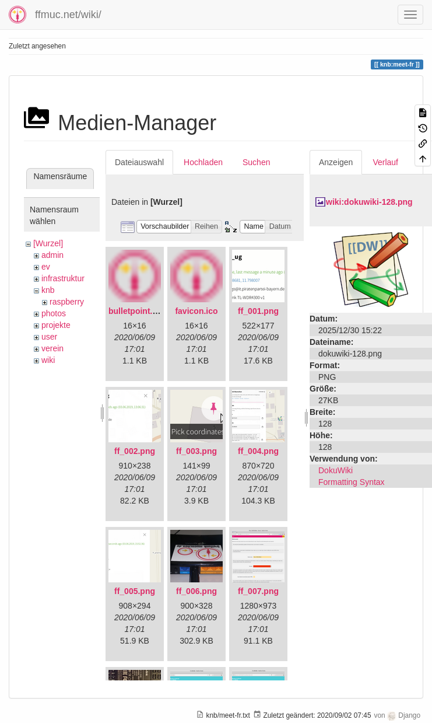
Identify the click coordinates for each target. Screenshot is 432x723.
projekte (56, 325)
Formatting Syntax (351, 482)
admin (52, 255)
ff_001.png (258, 311)
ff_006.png (196, 591)
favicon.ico (196, 311)
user (49, 336)
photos (53, 313)
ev (45, 266)
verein (52, 348)
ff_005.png (134, 591)
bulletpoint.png (137, 311)
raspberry (67, 301)
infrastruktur (63, 278)
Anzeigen (336, 162)
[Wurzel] (48, 243)
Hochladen (203, 162)
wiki (48, 360)
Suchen (256, 162)
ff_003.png (196, 451)
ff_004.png (258, 451)
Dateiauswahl (139, 162)
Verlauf (385, 162)
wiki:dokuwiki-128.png (369, 202)
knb (48, 290)
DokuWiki (335, 470)
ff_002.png (134, 451)
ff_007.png (258, 591)
